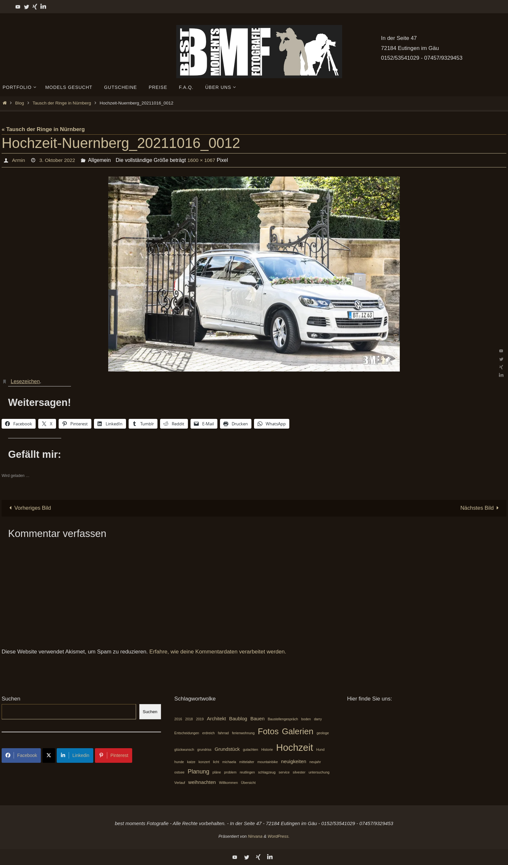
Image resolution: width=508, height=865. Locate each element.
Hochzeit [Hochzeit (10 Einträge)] (294, 747)
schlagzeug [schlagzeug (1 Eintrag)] (266, 772)
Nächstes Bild (481, 508)
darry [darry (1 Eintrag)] (318, 719)
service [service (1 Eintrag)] (284, 772)
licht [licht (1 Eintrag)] (216, 762)
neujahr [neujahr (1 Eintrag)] (315, 762)
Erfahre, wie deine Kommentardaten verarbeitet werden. (217, 652)
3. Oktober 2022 (58, 160)
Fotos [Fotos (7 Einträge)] (268, 731)
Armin (18, 160)
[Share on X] (48, 755)
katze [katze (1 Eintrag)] (191, 762)
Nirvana (255, 836)
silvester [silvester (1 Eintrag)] (299, 772)
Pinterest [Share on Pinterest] (113, 755)
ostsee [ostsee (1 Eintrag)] (179, 772)
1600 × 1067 (203, 160)
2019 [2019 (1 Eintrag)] (200, 719)
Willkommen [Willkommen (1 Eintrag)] (228, 783)
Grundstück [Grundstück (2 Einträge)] (227, 749)
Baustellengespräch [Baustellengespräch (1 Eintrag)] (283, 719)
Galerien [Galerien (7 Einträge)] (298, 731)
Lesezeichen (25, 381)
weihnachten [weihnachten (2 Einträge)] (202, 782)
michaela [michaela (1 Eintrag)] (229, 762)
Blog (19, 103)
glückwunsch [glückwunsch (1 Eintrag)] (184, 749)
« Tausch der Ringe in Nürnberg (43, 129)
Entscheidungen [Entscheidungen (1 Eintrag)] (186, 733)
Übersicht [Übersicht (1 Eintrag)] (248, 783)
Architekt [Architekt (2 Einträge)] (216, 718)
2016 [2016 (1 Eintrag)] (178, 719)
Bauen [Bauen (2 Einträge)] (257, 718)
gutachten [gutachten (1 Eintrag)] (250, 749)
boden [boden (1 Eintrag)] (306, 719)
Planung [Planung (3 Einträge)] (198, 771)
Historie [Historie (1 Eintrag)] (267, 749)
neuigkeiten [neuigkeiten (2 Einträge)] (293, 761)
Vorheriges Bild (29, 508)
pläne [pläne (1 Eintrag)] (217, 772)
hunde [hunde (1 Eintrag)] (179, 762)
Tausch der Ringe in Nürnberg (61, 103)
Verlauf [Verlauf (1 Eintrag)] (179, 783)
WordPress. (279, 836)
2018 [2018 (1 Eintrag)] (189, 719)
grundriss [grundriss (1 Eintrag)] (204, 749)
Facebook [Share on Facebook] (21, 755)
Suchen (11, 699)
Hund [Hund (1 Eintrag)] (320, 749)
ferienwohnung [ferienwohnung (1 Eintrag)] (243, 733)
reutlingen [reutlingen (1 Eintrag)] (247, 772)
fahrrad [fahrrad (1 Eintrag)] (223, 733)
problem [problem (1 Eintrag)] (230, 772)
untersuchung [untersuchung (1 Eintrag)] (318, 772)
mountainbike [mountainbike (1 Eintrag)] (267, 762)
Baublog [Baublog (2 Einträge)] (238, 718)
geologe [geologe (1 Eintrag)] (323, 733)
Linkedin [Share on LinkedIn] (75, 755)
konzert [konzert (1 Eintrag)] (204, 762)
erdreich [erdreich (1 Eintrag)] (208, 733)
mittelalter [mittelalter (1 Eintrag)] (246, 762)
